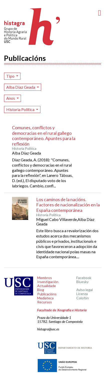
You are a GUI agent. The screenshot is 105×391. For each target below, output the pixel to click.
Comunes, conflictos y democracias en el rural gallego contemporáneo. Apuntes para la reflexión (43, 136)
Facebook (83, 278)
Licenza (82, 294)
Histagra (32, 26)
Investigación (47, 282)
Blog (40, 290)
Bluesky (82, 282)
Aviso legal (84, 290)
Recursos (44, 302)
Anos (11, 98)
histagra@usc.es (48, 329)
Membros (44, 278)
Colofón (82, 298)
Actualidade (46, 286)
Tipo (10, 76)
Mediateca (45, 298)
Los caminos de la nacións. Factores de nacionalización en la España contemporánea (68, 205)
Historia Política (20, 109)
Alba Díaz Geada (21, 87)
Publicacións (47, 294)
